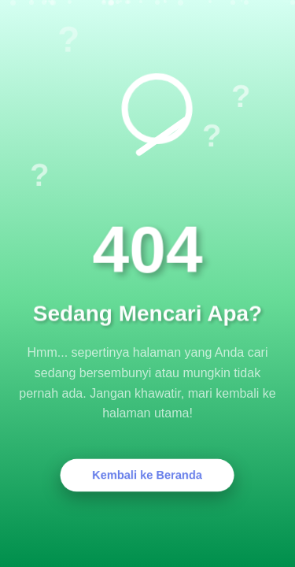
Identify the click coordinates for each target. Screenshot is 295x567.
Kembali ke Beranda (147, 475)
